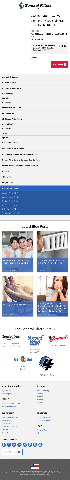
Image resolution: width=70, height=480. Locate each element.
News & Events (7, 420)
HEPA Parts (6, 171)
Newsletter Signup (12, 452)
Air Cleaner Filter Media (12, 119)
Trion (4, 133)
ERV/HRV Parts (8, 182)
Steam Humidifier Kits (11, 107)
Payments (40, 399)
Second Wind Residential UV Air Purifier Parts (21, 160)
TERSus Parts (7, 177)
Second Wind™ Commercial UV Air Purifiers (20, 165)
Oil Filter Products (10, 188)
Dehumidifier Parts (10, 143)
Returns (40, 396)
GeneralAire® (7, 93)
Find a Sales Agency (44, 420)
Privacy (39, 433)
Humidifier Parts (9, 82)
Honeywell (6, 102)
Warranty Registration (10, 406)
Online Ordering (43, 390)
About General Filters (10, 417)
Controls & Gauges (10, 77)
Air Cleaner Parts (9, 113)
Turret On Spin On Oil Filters (13, 213)
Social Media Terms (9, 426)
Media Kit (5, 432)
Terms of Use (42, 430)
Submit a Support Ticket (11, 403)
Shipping (40, 393)
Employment (7, 423)
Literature (40, 403)
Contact (5, 429)
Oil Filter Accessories (10, 205)
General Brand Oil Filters (11, 193)
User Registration (9, 393)
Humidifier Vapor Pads (11, 88)
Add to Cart (59, 64)
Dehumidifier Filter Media (13, 148)
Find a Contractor (43, 417)
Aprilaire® (6, 98)
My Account (6, 390)
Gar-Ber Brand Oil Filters (11, 197)
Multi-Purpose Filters (10, 209)
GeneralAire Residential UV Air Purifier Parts (20, 154)
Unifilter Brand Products (11, 201)
